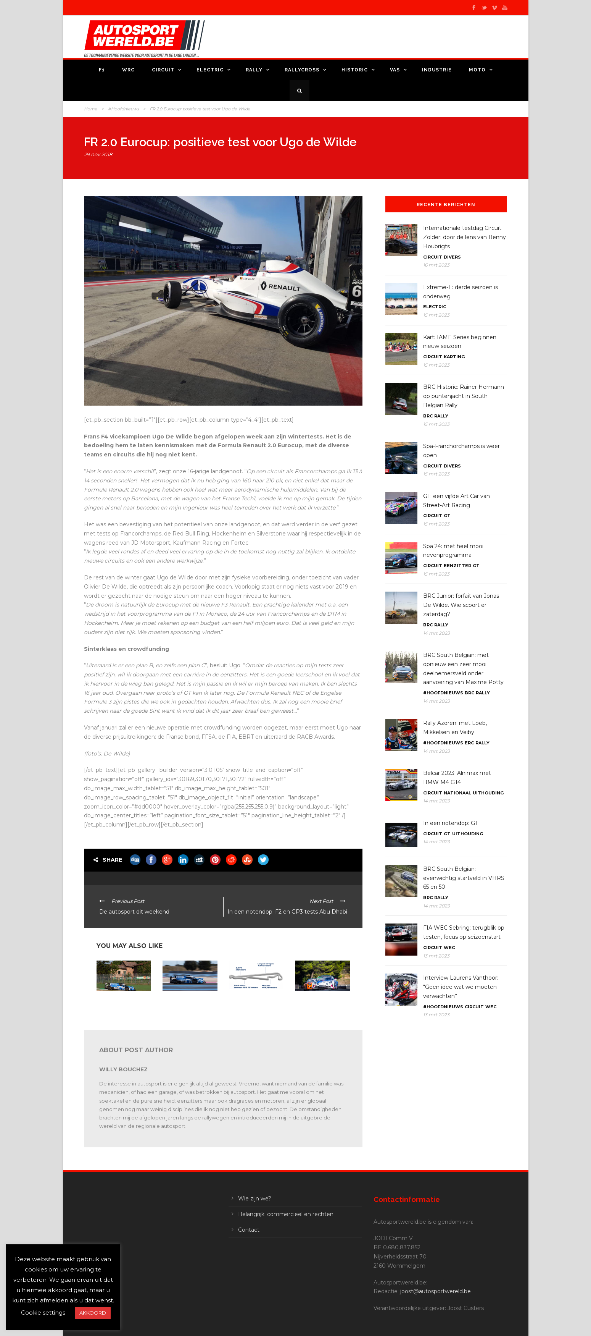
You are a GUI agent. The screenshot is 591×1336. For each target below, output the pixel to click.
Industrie (437, 70)
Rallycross (302, 70)
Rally (254, 70)
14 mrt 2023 (436, 633)
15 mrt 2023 (436, 315)
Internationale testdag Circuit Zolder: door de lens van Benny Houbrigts (464, 237)
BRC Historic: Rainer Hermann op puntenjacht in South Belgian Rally (463, 396)
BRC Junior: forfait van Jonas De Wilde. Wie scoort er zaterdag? (461, 605)
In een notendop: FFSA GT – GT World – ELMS (121, 1000)
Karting (454, 356)
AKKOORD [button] (92, 1313)
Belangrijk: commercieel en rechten (285, 1214)
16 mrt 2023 (436, 265)
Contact (248, 1229)
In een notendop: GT (450, 823)
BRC (428, 416)
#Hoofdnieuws (123, 109)
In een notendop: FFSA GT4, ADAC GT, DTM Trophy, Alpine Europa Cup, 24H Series (320, 1006)
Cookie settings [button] (43, 1312)
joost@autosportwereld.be (435, 1291)
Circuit (163, 70)
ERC (469, 743)
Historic (354, 70)
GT (447, 515)
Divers (452, 257)
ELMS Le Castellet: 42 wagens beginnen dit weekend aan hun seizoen (252, 1004)
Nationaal (457, 793)
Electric (210, 70)
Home (90, 109)
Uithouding (488, 793)
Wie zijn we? (254, 1198)
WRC (128, 70)
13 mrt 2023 (436, 956)
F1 (102, 70)
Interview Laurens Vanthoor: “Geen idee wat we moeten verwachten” (460, 987)
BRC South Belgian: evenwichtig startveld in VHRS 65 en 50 (463, 878)
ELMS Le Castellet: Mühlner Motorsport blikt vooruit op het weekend (185, 1006)
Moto (477, 70)
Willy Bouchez (123, 1069)
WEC (449, 947)
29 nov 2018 (98, 154)
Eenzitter (457, 565)
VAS (395, 70)
